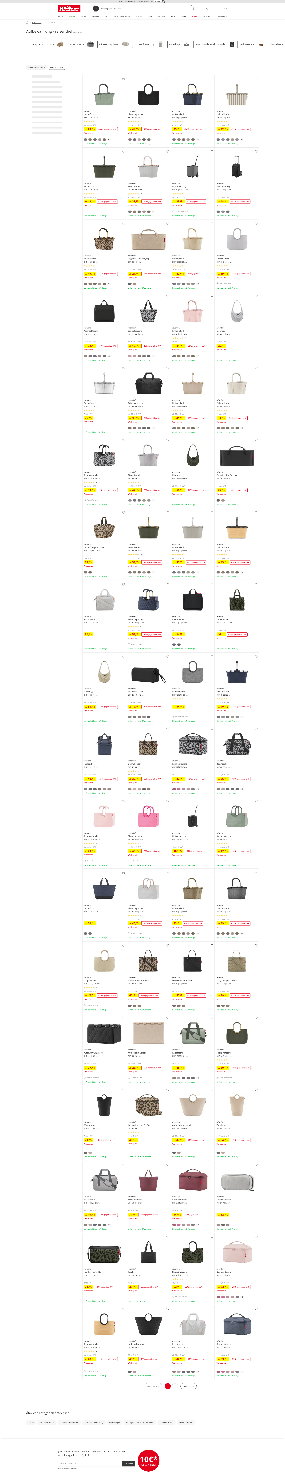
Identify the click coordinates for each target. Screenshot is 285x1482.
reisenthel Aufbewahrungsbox (139, 1015)
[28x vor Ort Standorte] (207, 9)
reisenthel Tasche (134, 1234)
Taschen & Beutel (76, 44)
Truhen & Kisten (247, 44)
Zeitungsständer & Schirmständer (210, 44)
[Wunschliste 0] (218, 8)
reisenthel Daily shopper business (141, 942)
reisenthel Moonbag (223, 293)
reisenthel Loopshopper (225, 221)
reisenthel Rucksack (91, 726)
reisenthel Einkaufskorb (92, 76)
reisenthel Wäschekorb (92, 1087)
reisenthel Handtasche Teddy (94, 1234)
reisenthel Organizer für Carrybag (140, 221)
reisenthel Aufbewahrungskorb (95, 1015)
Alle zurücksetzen (57, 67)
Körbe (51, 44)
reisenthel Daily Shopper (137, 726)
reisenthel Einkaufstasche (137, 293)
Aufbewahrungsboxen (109, 44)
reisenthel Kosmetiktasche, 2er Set (141, 1087)
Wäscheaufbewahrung (144, 44)
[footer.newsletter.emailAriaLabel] (89, 1463)
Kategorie (36, 44)
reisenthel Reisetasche (92, 581)
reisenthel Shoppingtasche (138, 76)
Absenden (129, 1463)
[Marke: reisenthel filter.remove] (36, 67)
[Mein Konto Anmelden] (212, 9)
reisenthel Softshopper (224, 581)
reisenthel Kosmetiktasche (93, 293)
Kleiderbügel (174, 44)
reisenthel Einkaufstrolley (181, 148)
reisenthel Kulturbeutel (180, 581)
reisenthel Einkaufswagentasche (96, 509)
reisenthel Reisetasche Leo (138, 365)
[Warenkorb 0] (225, 9)
